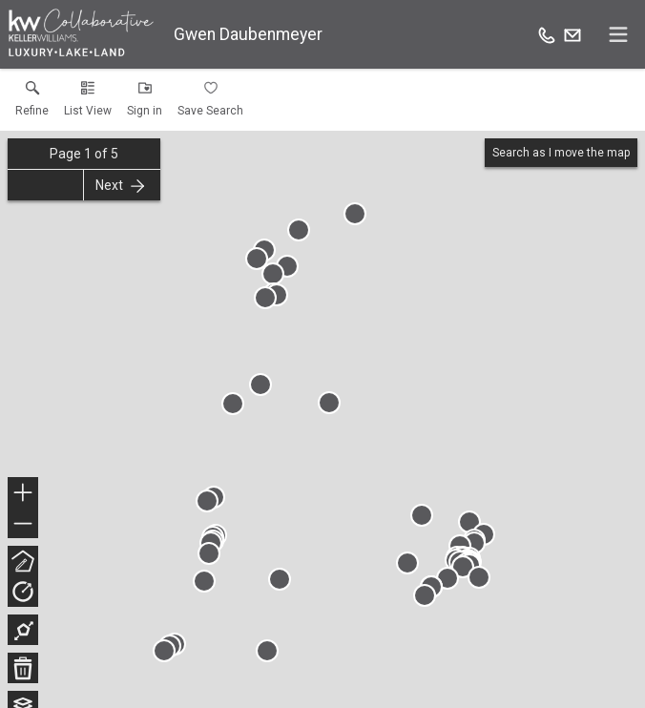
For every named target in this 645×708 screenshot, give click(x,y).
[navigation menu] (618, 34)
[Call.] (546, 34)
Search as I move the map (561, 152)
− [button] (23, 524)
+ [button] (23, 494)
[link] (32, 103)
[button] (87, 103)
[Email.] (572, 34)
